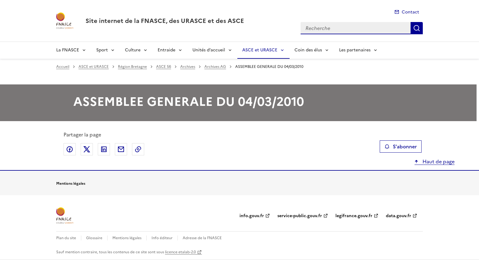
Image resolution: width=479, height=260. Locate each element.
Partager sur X (87, 149)
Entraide (166, 50)
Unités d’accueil (208, 50)
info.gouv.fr (252, 216)
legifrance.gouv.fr (353, 216)
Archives (187, 66)
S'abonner (401, 146)
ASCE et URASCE (259, 50)
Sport (102, 50)
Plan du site (66, 238)
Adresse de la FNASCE (202, 238)
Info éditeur (162, 238)
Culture (133, 50)
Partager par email (121, 149)
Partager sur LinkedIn (104, 149)
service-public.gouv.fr (299, 216)
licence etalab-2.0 (180, 252)
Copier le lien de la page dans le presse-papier (138, 149)
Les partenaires (355, 50)
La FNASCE (67, 50)
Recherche (417, 28)
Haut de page (438, 161)
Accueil (62, 66)
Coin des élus (308, 50)
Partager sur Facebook (70, 149)
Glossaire (94, 238)
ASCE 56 (163, 66)
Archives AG (215, 66)
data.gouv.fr (398, 216)
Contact (410, 12)
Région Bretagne (132, 66)
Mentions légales (126, 238)
